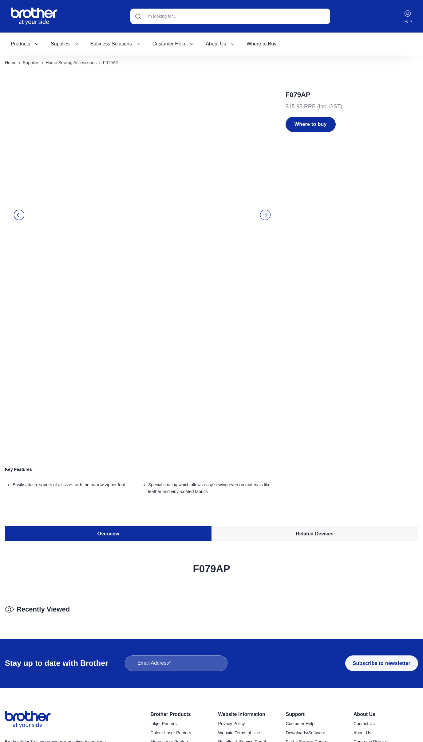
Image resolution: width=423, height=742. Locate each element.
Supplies (64, 43)
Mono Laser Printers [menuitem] (169, 664)
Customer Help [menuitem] (300, 646)
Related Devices (315, 400)
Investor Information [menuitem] (373, 682)
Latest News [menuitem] (365, 673)
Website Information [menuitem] (241, 636)
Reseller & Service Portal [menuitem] (242, 664)
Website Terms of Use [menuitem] (239, 655)
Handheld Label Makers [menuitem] (173, 691)
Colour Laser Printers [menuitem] (170, 655)
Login (407, 16)
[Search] (230, 16)
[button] (19, 169)
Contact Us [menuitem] (364, 646)
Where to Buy (261, 43)
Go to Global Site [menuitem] (370, 691)
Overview (108, 400)
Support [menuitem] (295, 636)
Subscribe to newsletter (381, 586)
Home (10, 63)
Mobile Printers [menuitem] (164, 709)
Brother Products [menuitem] (170, 636)
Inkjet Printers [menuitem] (163, 646)
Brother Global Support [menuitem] (308, 691)
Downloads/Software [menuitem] (305, 655)
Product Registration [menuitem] (305, 673)
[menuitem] (25, 44)
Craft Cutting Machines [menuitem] (172, 737)
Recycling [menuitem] (295, 682)
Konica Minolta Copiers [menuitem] (172, 673)
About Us (220, 43)
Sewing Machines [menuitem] (167, 727)
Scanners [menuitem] (159, 719)
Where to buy (311, 125)
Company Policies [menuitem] (371, 664)
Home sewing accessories (71, 63)
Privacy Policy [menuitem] (231, 646)
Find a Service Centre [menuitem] (306, 664)
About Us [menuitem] (364, 636)
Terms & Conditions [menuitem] (236, 673)
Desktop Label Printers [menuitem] (172, 682)
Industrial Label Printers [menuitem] (173, 700)
